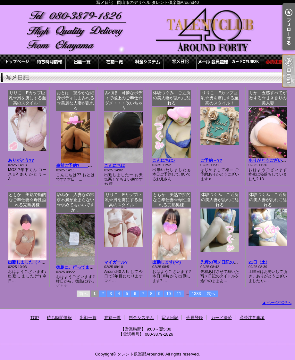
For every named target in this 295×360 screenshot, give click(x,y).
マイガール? (116, 262)
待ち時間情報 (49, 61)
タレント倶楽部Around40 (140, 354)
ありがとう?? (21, 160)
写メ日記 (180, 61)
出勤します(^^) (166, 262)
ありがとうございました (271, 160)
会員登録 (213, 61)
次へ (211, 293)
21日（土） (259, 262)
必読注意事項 (278, 61)
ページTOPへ (279, 302)
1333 (196, 293)
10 (168, 293)
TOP (16, 61)
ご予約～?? (211, 160)
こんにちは (114, 165)
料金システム (147, 61)
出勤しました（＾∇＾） (30, 262)
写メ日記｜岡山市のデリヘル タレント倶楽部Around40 (147, 29)
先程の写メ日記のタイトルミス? (230, 262)
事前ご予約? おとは (82, 165)
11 (179, 293)
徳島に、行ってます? (76, 267)
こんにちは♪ (163, 160)
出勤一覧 (82, 61)
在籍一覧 (114, 61)
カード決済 (245, 61)
